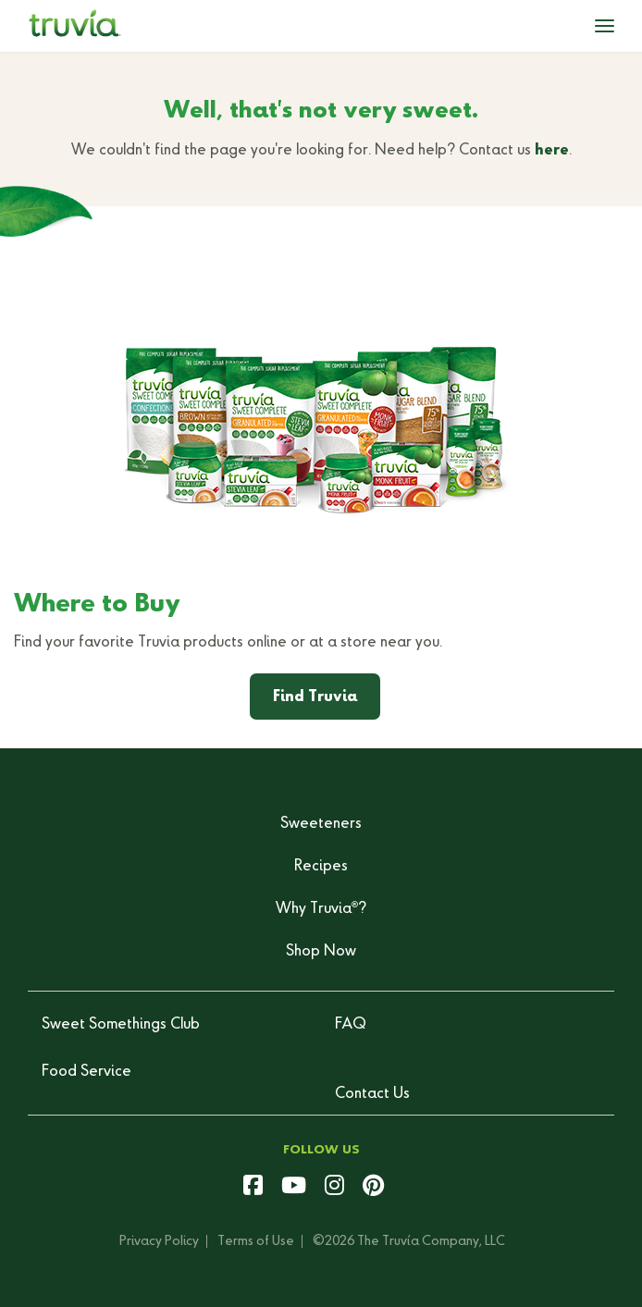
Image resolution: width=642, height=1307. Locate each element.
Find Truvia (315, 697)
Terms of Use (255, 1241)
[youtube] (293, 1188)
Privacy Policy (159, 1241)
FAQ (350, 1024)
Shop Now (321, 951)
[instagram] (334, 1188)
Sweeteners (321, 824)
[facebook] (253, 1188)
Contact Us (372, 1094)
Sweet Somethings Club (121, 1024)
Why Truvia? (321, 909)
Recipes (321, 866)
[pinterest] (373, 1188)
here (552, 150)
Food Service (86, 1072)
